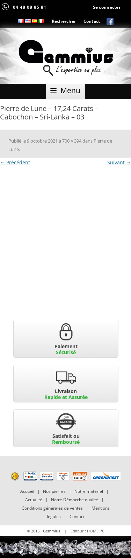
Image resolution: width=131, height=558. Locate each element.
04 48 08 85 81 (29, 7)
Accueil (27, 491)
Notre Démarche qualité (74, 500)
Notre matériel (88, 491)
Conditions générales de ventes (52, 508)
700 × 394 (71, 141)
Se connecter (107, 7)
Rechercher (64, 21)
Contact (91, 21)
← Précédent (15, 162)
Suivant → (119, 162)
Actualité (33, 500)
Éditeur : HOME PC (87, 530)
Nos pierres (54, 491)
